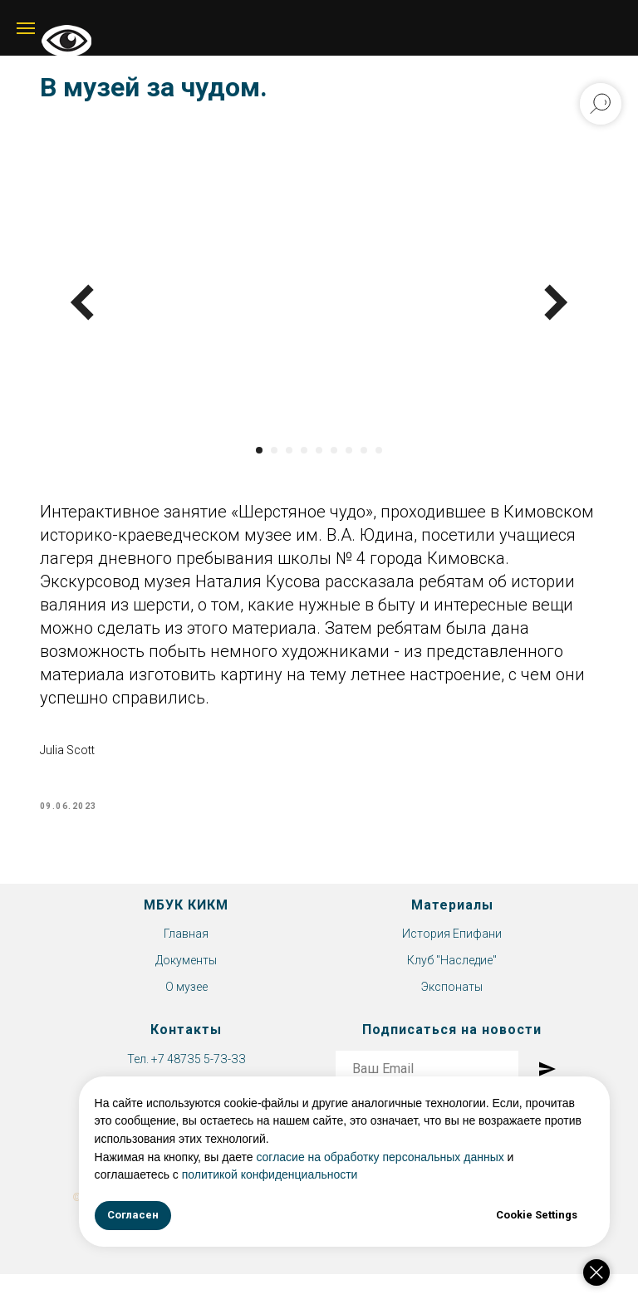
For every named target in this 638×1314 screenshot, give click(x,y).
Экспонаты (452, 1001)
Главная (186, 949)
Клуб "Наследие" (452, 975)
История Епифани (452, 949)
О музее (186, 1001)
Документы (186, 975)
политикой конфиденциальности (302, 1174)
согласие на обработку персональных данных (413, 1157)
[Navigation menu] (26, 28)
